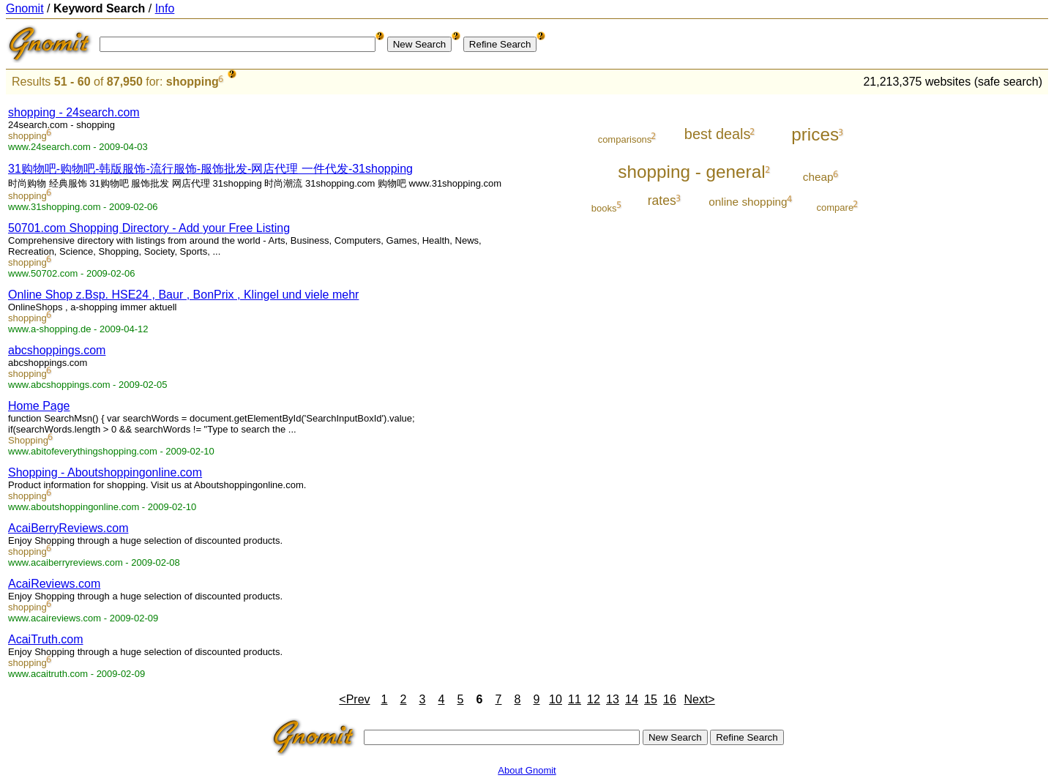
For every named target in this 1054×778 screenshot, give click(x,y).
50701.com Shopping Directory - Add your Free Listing (149, 228)
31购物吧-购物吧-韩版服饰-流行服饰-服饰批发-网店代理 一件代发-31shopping (210, 168)
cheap (818, 177)
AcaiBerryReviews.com (68, 528)
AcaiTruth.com (45, 639)
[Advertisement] (987, 316)
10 (555, 699)
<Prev (354, 699)
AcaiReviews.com (54, 583)
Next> (699, 699)
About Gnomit (527, 770)
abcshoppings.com (56, 350)
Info (165, 8)
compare (835, 207)
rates (662, 200)
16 (669, 699)
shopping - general (691, 172)
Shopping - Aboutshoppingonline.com (105, 472)
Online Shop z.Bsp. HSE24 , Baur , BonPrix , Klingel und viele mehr (183, 294)
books (604, 208)
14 (631, 699)
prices (815, 134)
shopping (192, 81)
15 (650, 699)
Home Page (39, 406)
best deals (717, 134)
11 (574, 699)
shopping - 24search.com (74, 112)
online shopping (748, 201)
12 (593, 699)
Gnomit (25, 8)
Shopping (28, 440)
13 (612, 699)
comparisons (625, 139)
